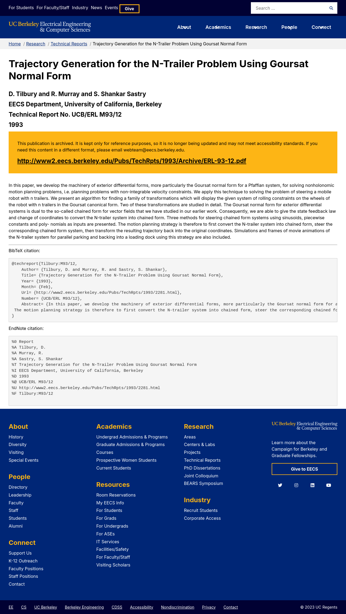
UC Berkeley (45, 607)
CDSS (117, 607)
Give (152, 8)
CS (23, 607)
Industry (88, 7)
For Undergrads (112, 526)
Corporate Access (202, 518)
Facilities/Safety (112, 549)
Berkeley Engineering (84, 607)
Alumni (16, 526)
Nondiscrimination (177, 607)
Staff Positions (23, 576)
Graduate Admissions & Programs (130, 444)
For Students (20, 7)
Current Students (113, 468)
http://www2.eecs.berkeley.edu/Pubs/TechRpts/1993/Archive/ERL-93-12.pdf (131, 160)
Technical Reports (69, 43)
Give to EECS (304, 469)
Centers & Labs (199, 444)
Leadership (20, 495)
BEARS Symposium (203, 483)
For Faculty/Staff (56, 7)
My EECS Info (110, 502)
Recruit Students (201, 510)
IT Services (107, 541)
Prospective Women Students (126, 460)
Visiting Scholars (113, 565)
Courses (104, 452)
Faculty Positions (26, 568)
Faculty (16, 502)
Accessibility (141, 607)
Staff (13, 510)
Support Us (20, 553)
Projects (192, 452)
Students (18, 518)
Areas (190, 437)
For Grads (106, 518)
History (16, 437)
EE (11, 607)
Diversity (17, 444)
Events (131, 7)
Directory (18, 487)
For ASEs (105, 534)
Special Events (23, 460)
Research (35, 43)
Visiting (16, 452)
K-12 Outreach (23, 561)
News (110, 7)
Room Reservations (116, 495)
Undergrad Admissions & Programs (132, 437)
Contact (17, 584)
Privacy (209, 607)
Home (15, 43)
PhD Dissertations (202, 468)
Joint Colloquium (201, 475)
